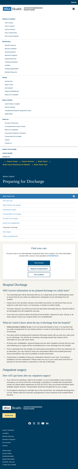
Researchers (6, 41)
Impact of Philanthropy (12, 91)
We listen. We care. (8, 462)
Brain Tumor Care (40, 164)
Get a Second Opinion (12, 36)
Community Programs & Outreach (15, 133)
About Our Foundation (12, 94)
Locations (5, 433)
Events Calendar (10, 107)
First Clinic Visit (7, 201)
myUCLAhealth (7, 153)
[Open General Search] (73, 2)
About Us (5, 119)
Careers (7, 140)
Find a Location (9, 26)
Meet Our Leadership (11, 130)
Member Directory (10, 45)
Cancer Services (10, 29)
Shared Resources (10, 59)
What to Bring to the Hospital (12, 205)
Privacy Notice (7, 453)
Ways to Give (9, 84)
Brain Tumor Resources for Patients (16, 164)
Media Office (9, 114)
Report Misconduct (8, 459)
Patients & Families (8, 19)
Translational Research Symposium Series (18, 110)
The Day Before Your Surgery (12, 214)
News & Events (7, 100)
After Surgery (7, 232)
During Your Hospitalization (11, 223)
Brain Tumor (43, 161)
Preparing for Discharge (10, 227)
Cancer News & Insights (12, 104)
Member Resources (11, 72)
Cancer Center (12, 161)
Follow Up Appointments (10, 236)
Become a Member (11, 48)
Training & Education (11, 62)
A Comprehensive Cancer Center (15, 126)
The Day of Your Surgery (10, 218)
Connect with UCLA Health (13, 136)
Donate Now (8, 81)
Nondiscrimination (8, 456)
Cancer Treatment (8, 430)
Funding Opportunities (12, 69)
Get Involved (9, 88)
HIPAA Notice (6, 450)
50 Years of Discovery (11, 123)
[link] (29, 423)
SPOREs (7, 65)
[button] (39, 149)
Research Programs (11, 55)
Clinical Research (10, 52)
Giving (4, 77)
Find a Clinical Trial (11, 33)
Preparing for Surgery (9, 209)
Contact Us (8, 143)
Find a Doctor (9, 23)
